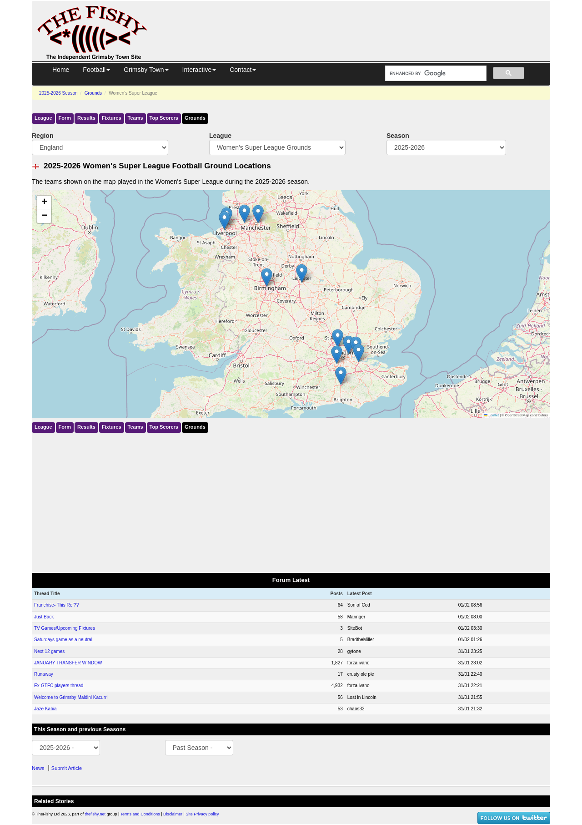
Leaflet (491, 415)
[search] (435, 73)
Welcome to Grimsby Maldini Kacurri (71, 697)
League (43, 118)
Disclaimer (172, 814)
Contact (243, 69)
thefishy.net (95, 814)
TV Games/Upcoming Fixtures (64, 628)
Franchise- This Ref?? (56, 604)
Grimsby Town (146, 69)
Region (42, 135)
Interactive (199, 69)
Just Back (44, 616)
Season (397, 135)
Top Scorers (164, 118)
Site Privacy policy (202, 814)
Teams (135, 118)
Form (65, 118)
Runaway (43, 674)
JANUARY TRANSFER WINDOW (68, 662)
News (38, 768)
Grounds (93, 93)
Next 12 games (49, 651)
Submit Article (66, 768)
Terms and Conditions (140, 814)
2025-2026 (58, 93)
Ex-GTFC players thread (58, 685)
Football (96, 69)
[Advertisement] (356, 21)
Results (86, 118)
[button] (337, 338)
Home (60, 69)
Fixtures (111, 118)
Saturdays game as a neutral (63, 639)
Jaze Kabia (45, 708)
